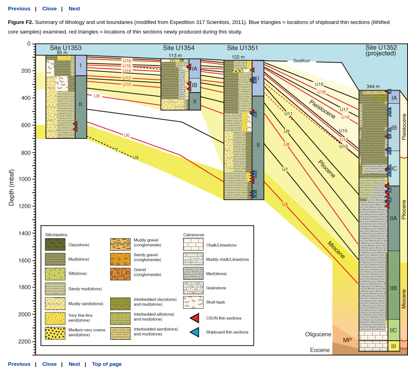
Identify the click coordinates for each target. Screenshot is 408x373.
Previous (19, 9)
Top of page (107, 364)
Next (74, 9)
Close (49, 9)
